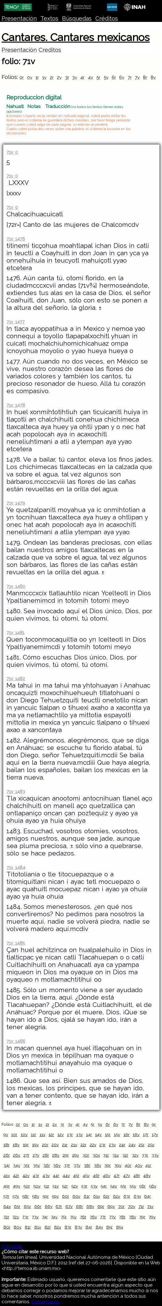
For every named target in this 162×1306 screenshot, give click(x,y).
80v (17, 1227)
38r (87, 1165)
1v (44, 77)
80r (6, 1227)
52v (74, 1185)
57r (6, 1196)
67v (69, 1206)
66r (37, 1206)
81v (37, 1227)
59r (46, 1196)
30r (85, 1155)
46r (96, 1175)
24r (122, 1144)
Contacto (12, 1246)
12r (51, 1134)
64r (147, 1196)
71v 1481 (15, 632)
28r (46, 1155)
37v (76, 1165)
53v (94, 1185)
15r (107, 1134)
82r (47, 1227)
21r (65, 1144)
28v (55, 1155)
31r (106, 1155)
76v (93, 1216)
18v (16, 1144)
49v (16, 1185)
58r (25, 1196)
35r (26, 1165)
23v (112, 1144)
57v (15, 1196)
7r (130, 77)
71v (150, 1206)
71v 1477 (15, 321)
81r (28, 1227)
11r (33, 1134)
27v (36, 1155)
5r (98, 77)
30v (96, 1155)
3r (67, 77)
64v (7, 1206)
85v (119, 1227)
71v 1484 (15, 867)
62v (116, 1196)
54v (113, 1185)
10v (24, 1134)
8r (145, 77)
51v (55, 1185)
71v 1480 (15, 586)
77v (112, 1216)
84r (88, 1227)
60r (65, 1196)
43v (46, 1175)
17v (155, 1134)
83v (78, 1227)
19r (26, 1144)
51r (46, 1185)
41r (148, 1165)
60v (76, 1196)
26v (16, 1155)
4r (82, 77)
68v (90, 1206)
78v (132, 1216)
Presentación (19, 18)
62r (106, 1196)
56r (142, 1185)
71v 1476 (15, 238)
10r (14, 1134)
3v (74, 77)
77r (103, 1216)
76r (83, 1216)
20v (55, 1144)
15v (117, 1134)
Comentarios (45, 1301)
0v (29, 77)
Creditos (50, 50)
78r (122, 1216)
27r (26, 1155)
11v (42, 1134)
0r (21, 77)
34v (16, 1165)
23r (102, 1144)
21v (74, 1144)
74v (54, 1216)
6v (121, 77)
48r (136, 1175)
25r (141, 1144)
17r (145, 1134)
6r (114, 77)
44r (56, 1175)
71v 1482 (15, 678)
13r (70, 1134)
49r (6, 1185)
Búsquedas (77, 18)
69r (101, 1206)
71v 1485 (15, 943)
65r (17, 1206)
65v (27, 1206)
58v (35, 1196)
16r (126, 1134)
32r (125, 1155)
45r (76, 1175)
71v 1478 (15, 405)
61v (96, 1196)
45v (86, 1175)
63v (137, 1196)
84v (99, 1227)
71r (141, 1206)
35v (36, 1165)
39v (117, 1165)
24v (132, 1144)
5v (106, 77)
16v (136, 1134)
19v (35, 1144)
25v (151, 1144)
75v (73, 1216)
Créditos (106, 18)
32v (135, 1155)
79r (142, 1216)
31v (115, 1155)
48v (147, 1175)
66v (48, 1206)
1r (37, 77)
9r (154, 1124)
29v (75, 1155)
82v (57, 1227)
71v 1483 (15, 791)
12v (60, 1134)
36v (56, 1165)
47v (126, 1175)
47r (117, 1175)
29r (66, 1155)
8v (153, 77)
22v (93, 1144)
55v (133, 1185)
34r (6, 1165)
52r (65, 1185)
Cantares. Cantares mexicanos (76, 37)
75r (64, 1216)
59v (55, 1196)
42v (26, 1175)
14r (89, 1134)
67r (59, 1206)
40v (138, 1165)
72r (6, 1216)
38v (97, 1165)
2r (52, 77)
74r (45, 1216)
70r (121, 1206)
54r (104, 1185)
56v (152, 1185)
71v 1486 (15, 1041)
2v (59, 77)
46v (106, 1175)
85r (109, 1227)
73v (35, 1216)
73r (25, 1216)
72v (15, 1216)
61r (87, 1196)
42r (16, 1175)
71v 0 (12, 152)
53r (84, 1185)
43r (36, 1175)
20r (45, 1144)
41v (6, 1175)
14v (98, 1134)
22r (83, 1144)
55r (123, 1185)
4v (90, 77)
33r (145, 1155)
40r (128, 1165)
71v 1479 (15, 502)
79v (152, 1216)
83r (67, 1227)
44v (66, 1175)
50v (36, 1185)
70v (131, 1206)
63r (126, 1196)
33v (155, 1155)
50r (26, 1185)
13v (79, 1134)
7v (137, 77)
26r (6, 1155)
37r (67, 1165)
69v (111, 1206)
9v (5, 1134)
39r (107, 1165)
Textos (49, 18)
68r (79, 1206)
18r (6, 1144)
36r (46, 1165)
